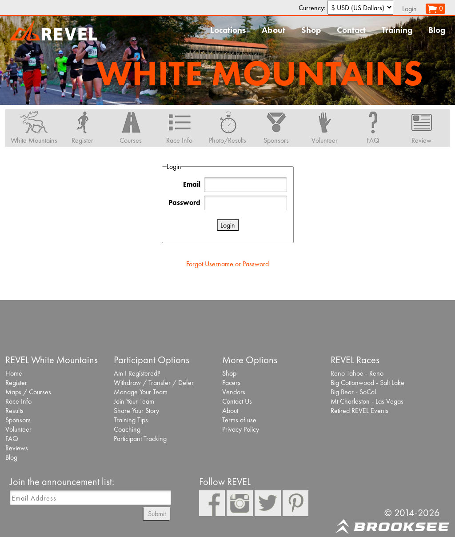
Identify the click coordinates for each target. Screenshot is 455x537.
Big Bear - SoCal (353, 392)
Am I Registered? (137, 373)
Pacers (231, 382)
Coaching (127, 429)
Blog (436, 30)
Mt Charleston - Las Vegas (367, 401)
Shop (311, 30)
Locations (228, 30)
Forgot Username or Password (227, 263)
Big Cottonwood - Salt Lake (367, 382)
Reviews (16, 448)
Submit (157, 513)
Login (409, 8)
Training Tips (131, 420)
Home (13, 373)
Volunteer (18, 429)
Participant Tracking (140, 438)
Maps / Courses (28, 392)
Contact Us (237, 401)
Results (14, 410)
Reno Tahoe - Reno (357, 373)
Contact (351, 30)
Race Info (18, 401)
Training (397, 30)
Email (191, 184)
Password (184, 202)
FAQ (11, 438)
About (273, 30)
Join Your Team (134, 401)
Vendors (233, 392)
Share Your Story (136, 410)
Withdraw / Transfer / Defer (154, 382)
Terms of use (239, 420)
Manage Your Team (141, 392)
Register (16, 382)
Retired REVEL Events (359, 410)
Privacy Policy (240, 429)
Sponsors (18, 420)
